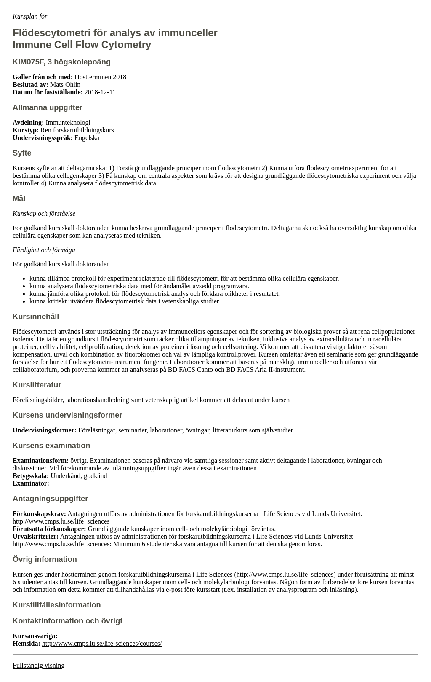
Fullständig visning (38, 665)
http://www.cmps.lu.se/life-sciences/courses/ (102, 643)
